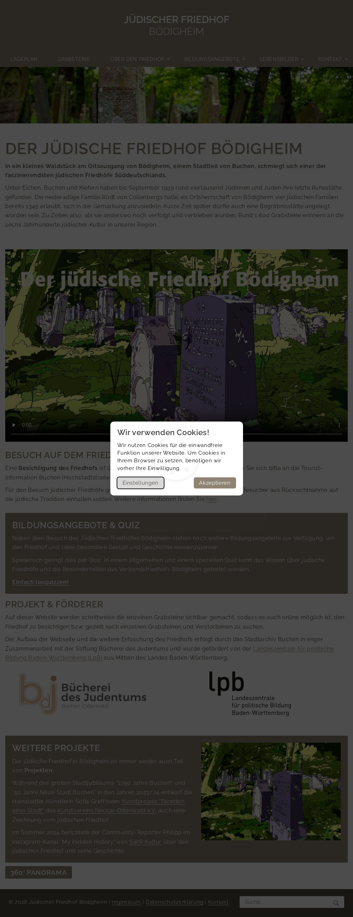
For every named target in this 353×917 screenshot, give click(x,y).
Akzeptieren (214, 483)
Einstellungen (141, 483)
